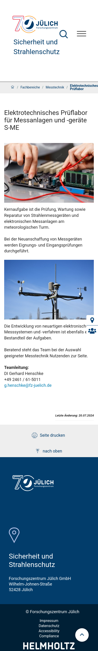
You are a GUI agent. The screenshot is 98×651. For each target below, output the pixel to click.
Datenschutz (49, 626)
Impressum (49, 620)
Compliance (49, 636)
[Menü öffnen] (81, 34)
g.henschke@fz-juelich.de (28, 385)
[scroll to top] (82, 635)
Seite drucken (48, 435)
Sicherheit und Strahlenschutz (36, 47)
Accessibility (49, 631)
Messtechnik (55, 87)
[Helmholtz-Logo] (49, 647)
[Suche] (63, 34)
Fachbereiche (30, 87)
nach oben (48, 451)
